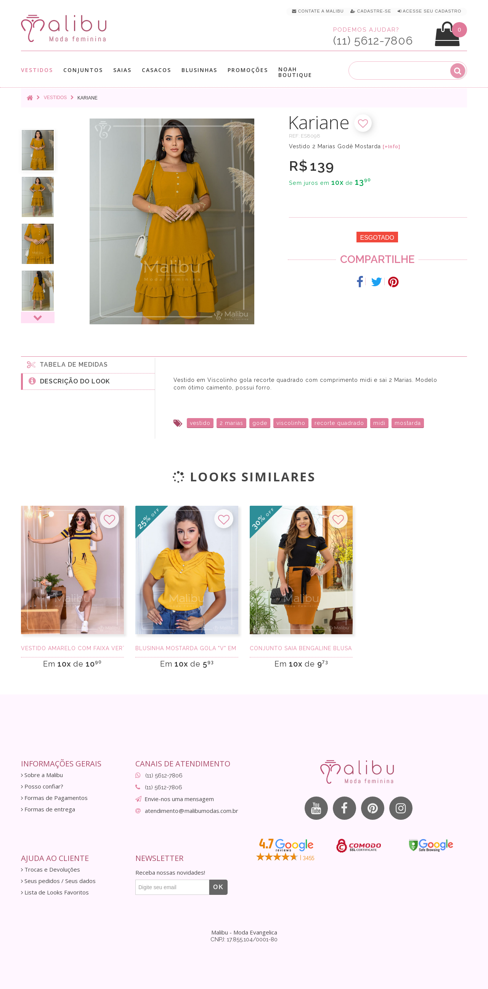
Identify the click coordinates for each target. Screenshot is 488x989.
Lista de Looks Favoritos (55, 892)
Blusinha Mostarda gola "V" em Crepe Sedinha (186, 648)
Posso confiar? (42, 786)
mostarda (408, 423)
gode (259, 423)
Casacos (156, 70)
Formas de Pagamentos (54, 797)
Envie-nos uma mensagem (179, 798)
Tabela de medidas (67, 364)
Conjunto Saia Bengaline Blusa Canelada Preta (301, 648)
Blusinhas (199, 70)
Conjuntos (83, 70)
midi (379, 423)
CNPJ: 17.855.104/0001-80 (244, 939)
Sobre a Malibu (42, 775)
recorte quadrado (339, 423)
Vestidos (37, 70)
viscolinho (290, 423)
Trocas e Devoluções (50, 869)
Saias (122, 70)
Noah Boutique (295, 72)
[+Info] (391, 146)
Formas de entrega (48, 809)
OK (218, 887)
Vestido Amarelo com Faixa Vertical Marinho (72, 648)
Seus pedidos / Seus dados (58, 881)
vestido (200, 423)
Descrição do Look (69, 381)
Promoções (248, 70)
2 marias (231, 423)
